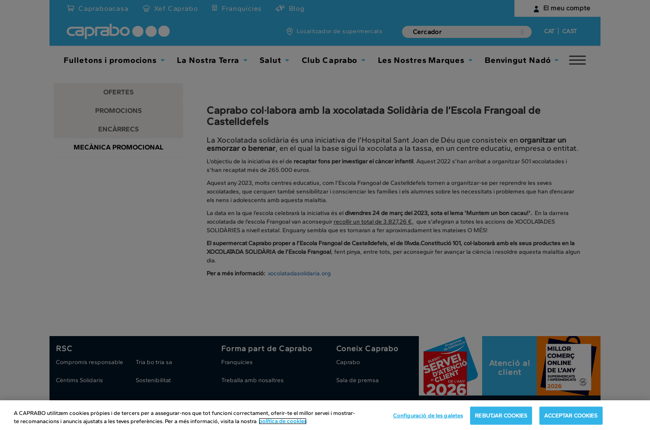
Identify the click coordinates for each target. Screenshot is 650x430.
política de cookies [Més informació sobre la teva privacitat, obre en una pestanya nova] (282, 421)
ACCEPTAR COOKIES (570, 415)
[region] (325, 415)
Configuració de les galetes (428, 415)
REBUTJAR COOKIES (501, 415)
